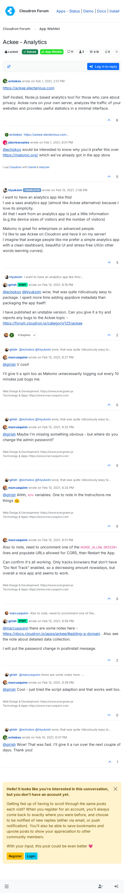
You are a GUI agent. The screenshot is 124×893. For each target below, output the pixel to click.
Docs (101, 11)
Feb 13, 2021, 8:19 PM (57, 285)
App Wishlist (51, 51)
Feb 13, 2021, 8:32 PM (58, 427)
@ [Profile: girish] (9, 364)
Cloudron (15, 167)
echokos (14, 81)
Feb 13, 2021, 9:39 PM (58, 682)
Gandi (32, 167)
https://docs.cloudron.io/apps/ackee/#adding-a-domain (51, 633)
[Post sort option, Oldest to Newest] (9, 66)
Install (114, 11)
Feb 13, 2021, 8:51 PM (57, 540)
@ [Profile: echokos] (12, 149)
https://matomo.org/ (20, 155)
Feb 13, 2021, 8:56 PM (58, 621)
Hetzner (44, 167)
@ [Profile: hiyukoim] (31, 292)
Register (15, 856)
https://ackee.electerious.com (28, 88)
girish (12, 285)
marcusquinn (18, 357)
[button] (6, 886)
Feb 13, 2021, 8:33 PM (58, 487)
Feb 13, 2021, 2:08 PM (71, 190)
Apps (60, 11)
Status (74, 11)
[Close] (115, 788)
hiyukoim (15, 190)
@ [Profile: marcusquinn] (15, 628)
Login (31, 856)
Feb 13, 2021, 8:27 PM (58, 357)
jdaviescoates (18, 142)
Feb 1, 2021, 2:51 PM (50, 81)
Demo (88, 11)
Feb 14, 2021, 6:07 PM (51, 737)
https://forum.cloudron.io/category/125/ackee (42, 323)
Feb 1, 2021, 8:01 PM (58, 142)
